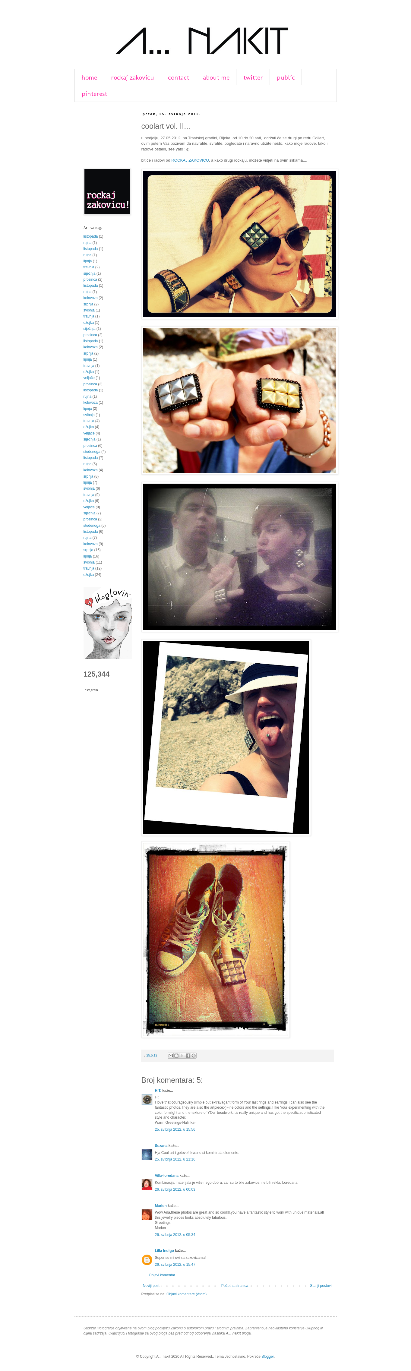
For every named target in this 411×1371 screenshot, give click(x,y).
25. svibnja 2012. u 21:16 (175, 1159)
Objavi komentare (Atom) (186, 1294)
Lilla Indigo (164, 1251)
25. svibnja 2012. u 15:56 (175, 1129)
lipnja (88, 261)
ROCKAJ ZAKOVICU (190, 160)
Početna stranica (234, 1286)
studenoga (92, 452)
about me (216, 77)
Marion (161, 1206)
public (286, 77)
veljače (89, 378)
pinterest (94, 94)
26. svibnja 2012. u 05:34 (175, 1235)
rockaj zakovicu (132, 77)
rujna (88, 243)
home (89, 77)
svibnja (89, 310)
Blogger (267, 1356)
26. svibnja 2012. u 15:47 (175, 1264)
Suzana (161, 1146)
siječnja (90, 273)
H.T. (158, 1090)
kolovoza (91, 298)
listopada (91, 236)
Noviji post (151, 1286)
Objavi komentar (162, 1275)
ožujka (89, 323)
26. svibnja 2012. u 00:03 (175, 1189)
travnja (89, 267)
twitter (253, 77)
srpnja (88, 304)
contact (178, 77)
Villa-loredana (167, 1176)
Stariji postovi (320, 1286)
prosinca (90, 279)
